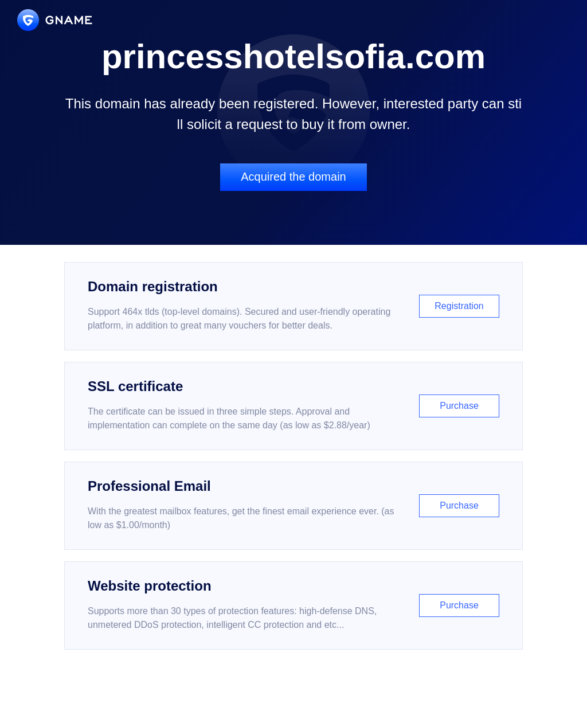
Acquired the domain (293, 176)
